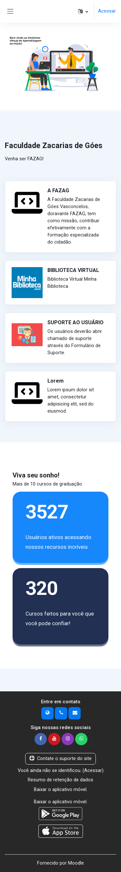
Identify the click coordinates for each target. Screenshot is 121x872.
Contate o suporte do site (60, 758)
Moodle (76, 863)
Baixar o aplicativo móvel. (60, 789)
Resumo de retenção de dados (60, 780)
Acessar (107, 11)
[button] (83, 11)
